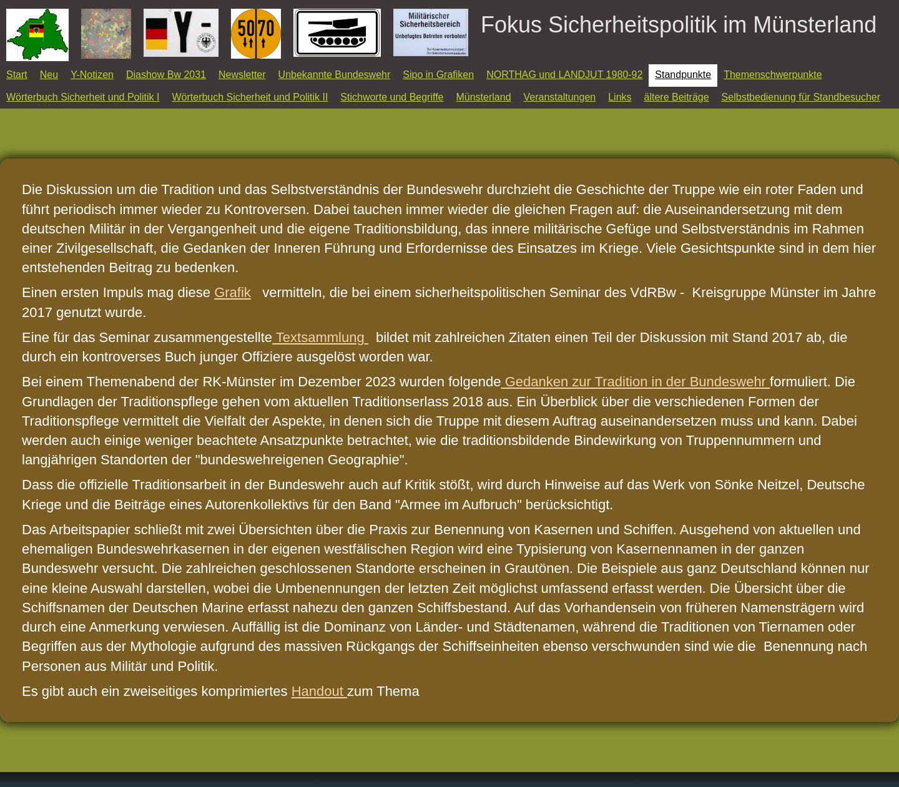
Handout (319, 691)
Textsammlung (318, 337)
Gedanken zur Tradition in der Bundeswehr (635, 381)
